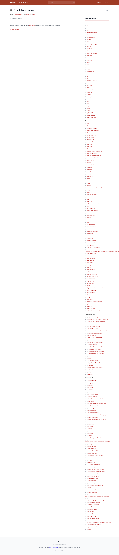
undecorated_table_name (94, 467)
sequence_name (91, 269)
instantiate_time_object (93, 504)
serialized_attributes (92, 274)
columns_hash (90, 164)
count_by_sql (90, 176)
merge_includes (92, 446)
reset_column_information (93, 247)
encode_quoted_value (93, 328)
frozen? (88, 69)
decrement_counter (91, 181)
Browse (98, 2)
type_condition (91, 462)
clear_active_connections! (93, 153)
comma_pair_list (92, 483)
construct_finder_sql (93, 405)
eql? (88, 64)
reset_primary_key (91, 253)
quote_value (90, 238)
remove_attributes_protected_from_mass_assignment (98, 522)
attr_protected (90, 139)
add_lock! (90, 389)
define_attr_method (92, 408)
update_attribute (91, 112)
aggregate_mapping (93, 317)
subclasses (90, 365)
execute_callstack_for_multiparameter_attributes (97, 496)
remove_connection (91, 242)
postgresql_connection (92, 231)
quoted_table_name (92, 453)
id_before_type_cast (91, 80)
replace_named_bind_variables (95, 342)
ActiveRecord (29, 14)
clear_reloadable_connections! (94, 155)
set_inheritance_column (92, 276)
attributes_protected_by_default (95, 473)
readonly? (89, 96)
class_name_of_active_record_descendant (98, 319)
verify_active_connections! (93, 311)
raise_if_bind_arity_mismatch (95, 337)
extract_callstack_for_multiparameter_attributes (96, 500)
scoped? (90, 358)
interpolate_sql (91, 507)
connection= (90, 171)
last (88, 222)
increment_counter (91, 213)
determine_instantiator (93, 412)
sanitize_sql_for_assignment (95, 346)
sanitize (89, 267)
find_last (90, 428)
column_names (90, 160)
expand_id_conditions (93, 417)
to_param (89, 106)
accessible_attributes (92, 128)
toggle (88, 108)
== (87, 25)
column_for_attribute (92, 53)
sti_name (89, 294)
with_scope (90, 374)
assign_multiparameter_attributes (96, 469)
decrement (89, 57)
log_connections (91, 224)
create (88, 178)
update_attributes (91, 115)
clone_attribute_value (93, 478)
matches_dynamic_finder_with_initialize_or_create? (97, 441)
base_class (89, 144)
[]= (87, 30)
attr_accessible (90, 137)
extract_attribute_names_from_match (97, 419)
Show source (15, 29)
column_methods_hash (92, 158)
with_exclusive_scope (93, 372)
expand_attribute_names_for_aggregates (98, 415)
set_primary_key (91, 278)
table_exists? (90, 297)
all (87, 132)
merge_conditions (92, 444)
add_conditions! (92, 380)
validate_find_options (93, 369)
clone (88, 51)
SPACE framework (53, 547)
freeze (88, 67)
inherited (89, 217)
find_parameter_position (94, 502)
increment (89, 83)
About (106, 2)
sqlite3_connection (91, 290)
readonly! (89, 94)
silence (88, 285)
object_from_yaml (92, 509)
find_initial (90, 426)
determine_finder (92, 410)
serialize (89, 272)
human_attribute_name (92, 210)
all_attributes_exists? (93, 394)
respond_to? (90, 262)
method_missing (92, 448)
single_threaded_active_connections (95, 288)
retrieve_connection (91, 265)
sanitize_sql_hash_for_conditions (96, 353)
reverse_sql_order (92, 457)
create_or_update (92, 490)
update (88, 304)
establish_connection (92, 194)
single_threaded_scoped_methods (96, 362)
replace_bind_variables (93, 340)
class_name (90, 148)
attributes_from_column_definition (96, 471)
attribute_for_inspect (92, 32)
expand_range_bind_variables (95, 333)
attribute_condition (92, 396)
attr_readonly (90, 142)
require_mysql (90, 245)
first (88, 206)
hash (88, 74)
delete (88, 183)
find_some (90, 433)
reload (88, 99)
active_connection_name (93, 130)
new (88, 229)
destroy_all (89, 192)
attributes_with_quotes (93, 476)
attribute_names (91, 35)
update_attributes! (91, 117)
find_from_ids (91, 424)
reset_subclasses (91, 258)
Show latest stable (18, 14)
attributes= (89, 41)
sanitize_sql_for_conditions (94, 349)
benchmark (89, 146)
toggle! (88, 110)
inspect (88, 87)
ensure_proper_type (92, 492)
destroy (88, 62)
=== (88, 123)
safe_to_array (91, 460)
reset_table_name (91, 260)
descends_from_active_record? (94, 187)
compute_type (91, 324)
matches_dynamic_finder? (94, 438)
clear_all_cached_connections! (95, 399)
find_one (90, 431)
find (88, 199)
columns (89, 162)
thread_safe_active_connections (94, 301)
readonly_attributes (91, 240)
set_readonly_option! (93, 360)
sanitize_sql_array (92, 344)
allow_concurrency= (91, 135)
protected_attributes (92, 236)
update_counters (91, 308)
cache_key (89, 48)
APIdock (13, 2)
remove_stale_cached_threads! (95, 455)
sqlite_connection (91, 292)
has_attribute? (90, 71)
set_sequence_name (92, 281)
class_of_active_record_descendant (96, 321)
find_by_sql (89, 201)
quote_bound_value (92, 335)
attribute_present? (91, 37)
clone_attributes (92, 480)
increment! (89, 85)
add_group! (90, 383)
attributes (32, 25)
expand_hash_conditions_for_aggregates (98, 330)
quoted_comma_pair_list (94, 518)
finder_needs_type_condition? (94, 203)
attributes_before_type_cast (93, 44)
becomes (89, 46)
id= (87, 78)
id (87, 76)
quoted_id (89, 92)
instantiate (90, 435)
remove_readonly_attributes (94, 524)
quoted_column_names (93, 516)
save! (88, 103)
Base (34, 14)
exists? (88, 197)
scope (89, 356)
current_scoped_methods (94, 326)
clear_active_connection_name (94, 151)
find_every (90, 421)
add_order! (90, 392)
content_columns (91, 174)
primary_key (90, 233)
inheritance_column (91, 215)
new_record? (90, 90)
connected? (89, 167)
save (88, 101)
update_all (89, 306)
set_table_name (90, 283)
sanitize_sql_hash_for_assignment (96, 351)
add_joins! (90, 385)
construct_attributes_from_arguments (97, 403)
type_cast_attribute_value (94, 527)
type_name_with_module (94, 464)
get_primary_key (91, 208)
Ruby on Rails (23, 2)
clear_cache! (91, 401)
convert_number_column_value (95, 485)
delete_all (89, 185)
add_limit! (90, 387)
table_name (89, 299)
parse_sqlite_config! (93, 451)
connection (89, 55)
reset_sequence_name (92, 256)
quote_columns (91, 511)
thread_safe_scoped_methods (95, 367)
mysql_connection (91, 226)
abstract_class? (90, 126)
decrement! (89, 60)
